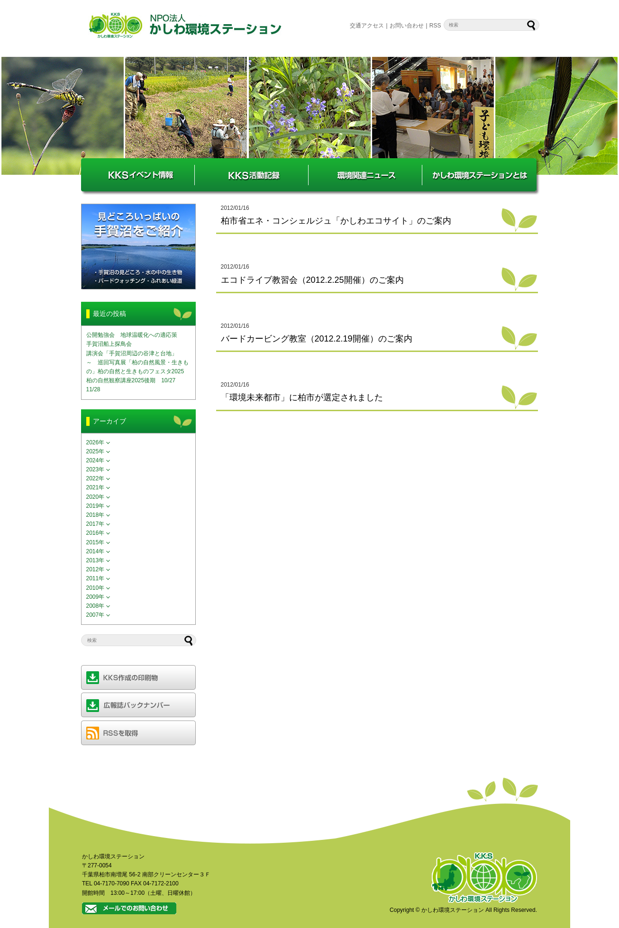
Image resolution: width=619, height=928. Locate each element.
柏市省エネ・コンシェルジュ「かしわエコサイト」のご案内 (336, 220)
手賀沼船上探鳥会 (109, 344)
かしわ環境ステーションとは (479, 174)
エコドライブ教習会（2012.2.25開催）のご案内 (312, 280)
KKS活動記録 (252, 174)
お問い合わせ (407, 25)
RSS (435, 25)
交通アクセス (367, 25)
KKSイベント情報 (138, 174)
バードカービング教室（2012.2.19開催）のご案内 (316, 338)
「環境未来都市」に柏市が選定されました (302, 397)
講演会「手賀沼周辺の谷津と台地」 (131, 353)
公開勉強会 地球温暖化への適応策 (131, 335)
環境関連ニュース (365, 174)
